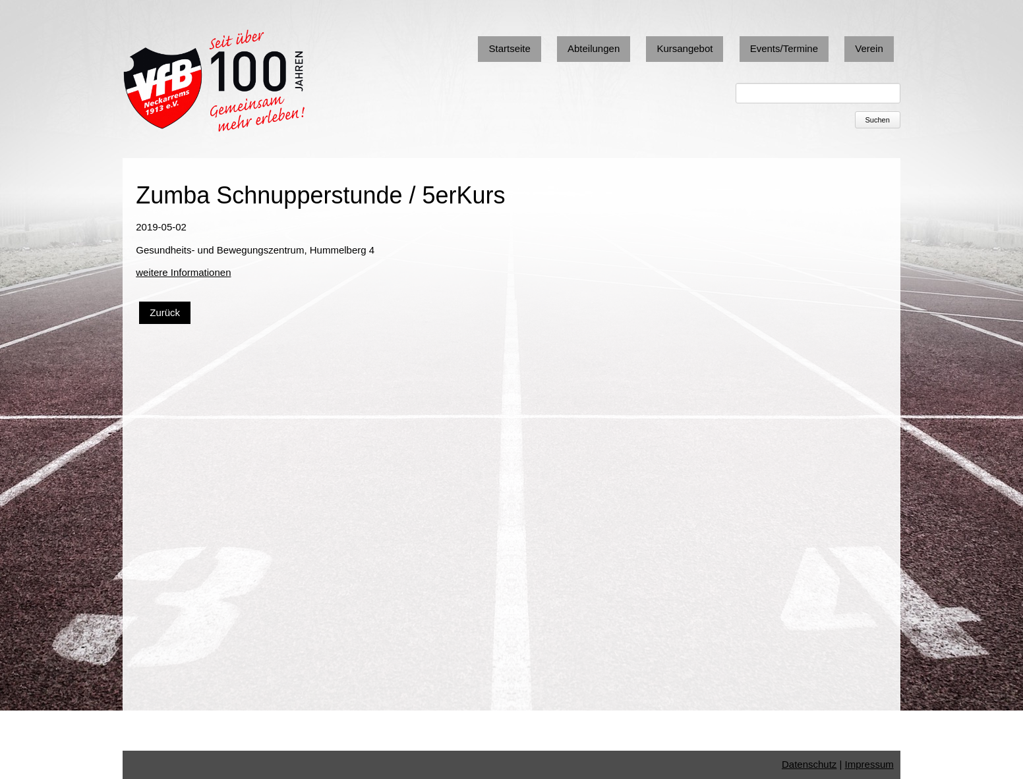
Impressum (869, 764)
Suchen (877, 120)
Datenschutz (809, 764)
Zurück (165, 312)
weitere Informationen (183, 272)
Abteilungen (594, 48)
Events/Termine (784, 48)
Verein (869, 48)
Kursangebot (685, 48)
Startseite (509, 48)
